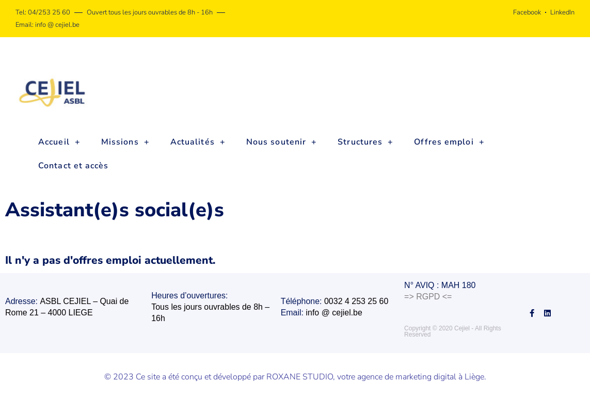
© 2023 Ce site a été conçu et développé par (185, 376)
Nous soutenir (281, 142)
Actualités (198, 142)
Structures (365, 142)
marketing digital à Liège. (440, 376)
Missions (125, 142)
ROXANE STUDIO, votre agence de (330, 376)
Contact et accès (73, 165)
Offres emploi (449, 142)
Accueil (59, 142)
